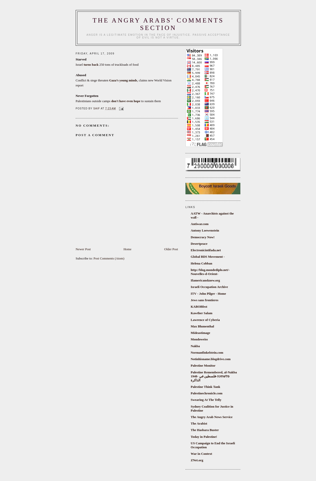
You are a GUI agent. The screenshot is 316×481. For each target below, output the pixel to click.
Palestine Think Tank (205, 387)
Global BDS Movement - (208, 256)
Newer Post (83, 249)
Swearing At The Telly (206, 400)
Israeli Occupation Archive (209, 287)
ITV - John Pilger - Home (208, 293)
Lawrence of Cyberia (205, 320)
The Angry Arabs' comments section (158, 24)
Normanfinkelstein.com (207, 352)
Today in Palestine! (204, 437)
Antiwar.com (199, 224)
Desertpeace (199, 243)
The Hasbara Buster (205, 430)
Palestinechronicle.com (206, 393)
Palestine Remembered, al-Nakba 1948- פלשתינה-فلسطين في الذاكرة (214, 376)
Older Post (171, 249)
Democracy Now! (203, 237)
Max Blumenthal (202, 326)
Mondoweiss (199, 339)
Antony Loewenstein (205, 230)
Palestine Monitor (203, 365)
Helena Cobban (201, 263)
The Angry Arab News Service (212, 417)
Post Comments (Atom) (109, 258)
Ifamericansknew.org (205, 280)
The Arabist (199, 423)
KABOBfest (199, 306)
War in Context (201, 454)
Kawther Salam (201, 313)
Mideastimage (200, 333)
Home (128, 249)
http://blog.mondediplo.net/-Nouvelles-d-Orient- (210, 272)
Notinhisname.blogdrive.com (211, 359)
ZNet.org (197, 460)
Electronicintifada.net (206, 250)
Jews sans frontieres (204, 300)
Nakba (195, 346)
